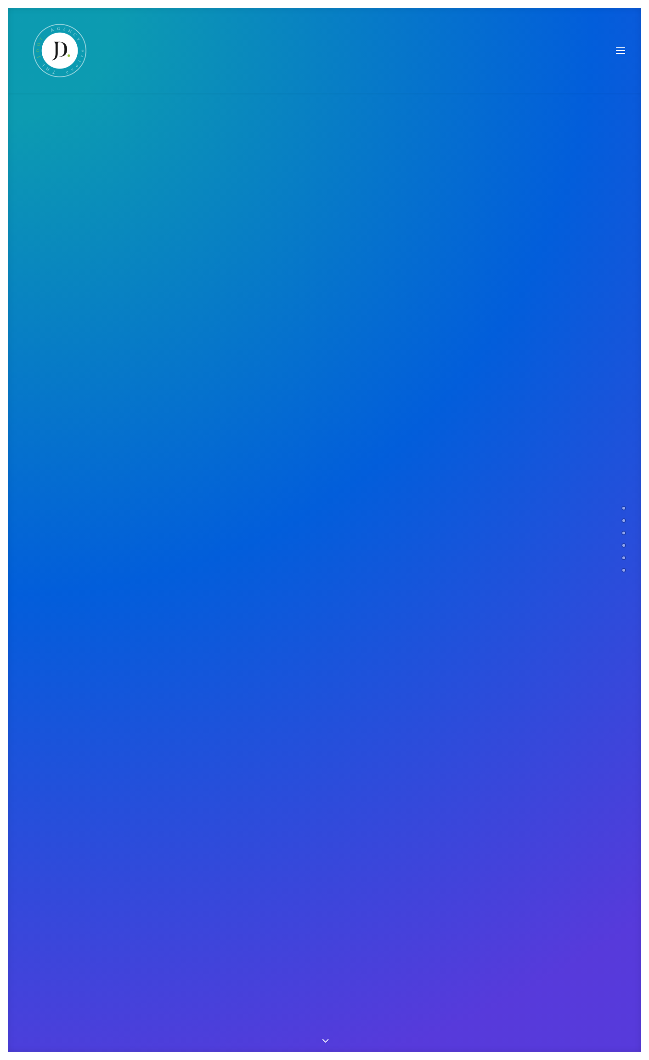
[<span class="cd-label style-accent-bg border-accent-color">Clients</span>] (624, 545)
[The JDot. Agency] (54, 50)
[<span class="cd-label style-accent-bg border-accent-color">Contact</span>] (624, 570)
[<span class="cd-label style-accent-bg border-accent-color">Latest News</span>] (624, 558)
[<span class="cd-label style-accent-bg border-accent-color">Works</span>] (624, 533)
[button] (620, 50)
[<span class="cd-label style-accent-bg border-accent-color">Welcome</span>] (624, 508)
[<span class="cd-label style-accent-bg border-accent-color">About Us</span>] (624, 520)
